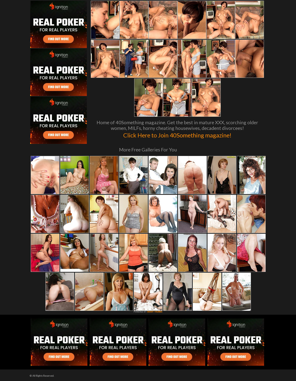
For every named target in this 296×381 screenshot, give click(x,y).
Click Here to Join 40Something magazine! (177, 135)
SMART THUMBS (154, 312)
